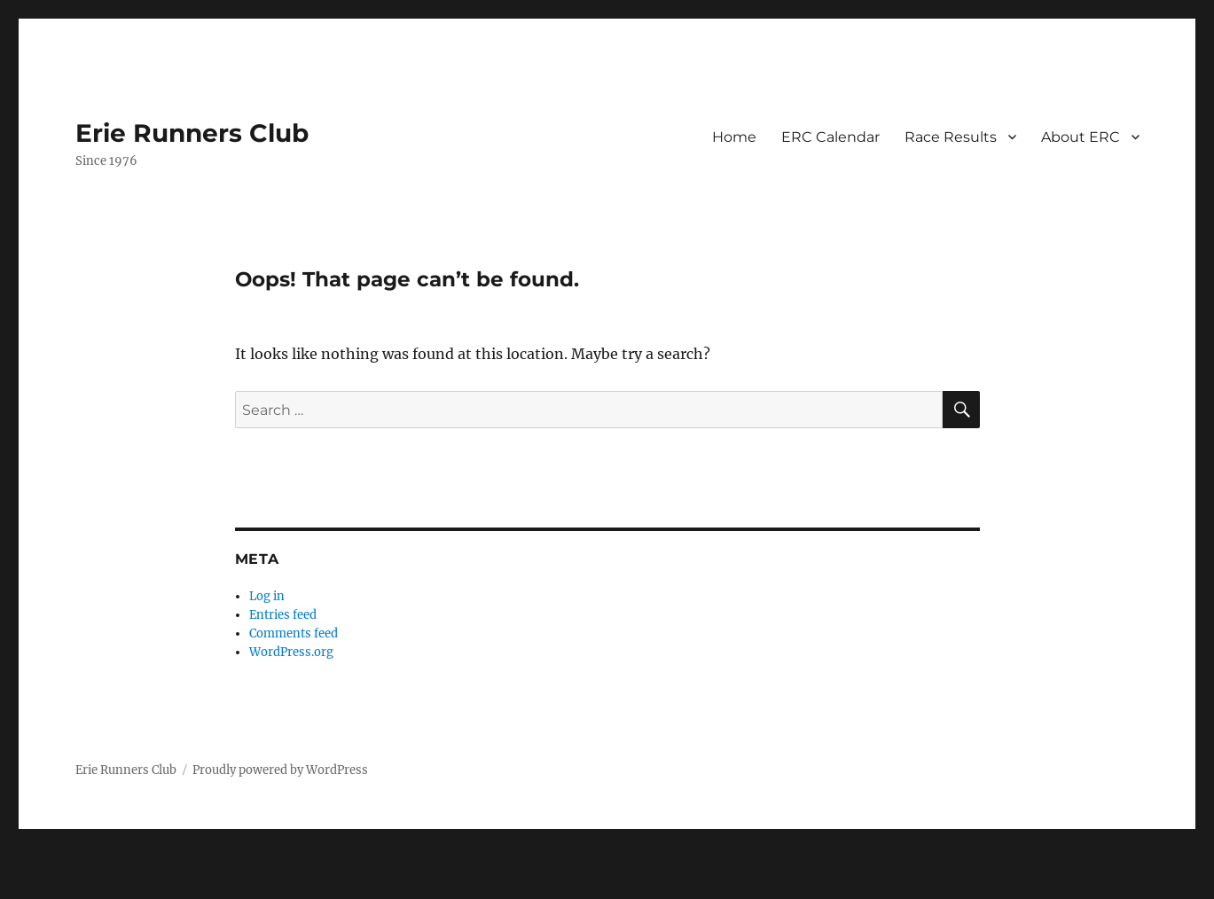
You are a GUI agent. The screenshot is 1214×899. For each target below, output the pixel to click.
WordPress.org (291, 652)
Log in (267, 596)
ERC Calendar (830, 137)
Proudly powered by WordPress (280, 770)
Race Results (951, 137)
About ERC (1080, 137)
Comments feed (293, 633)
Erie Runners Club (192, 133)
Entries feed (283, 614)
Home (734, 137)
